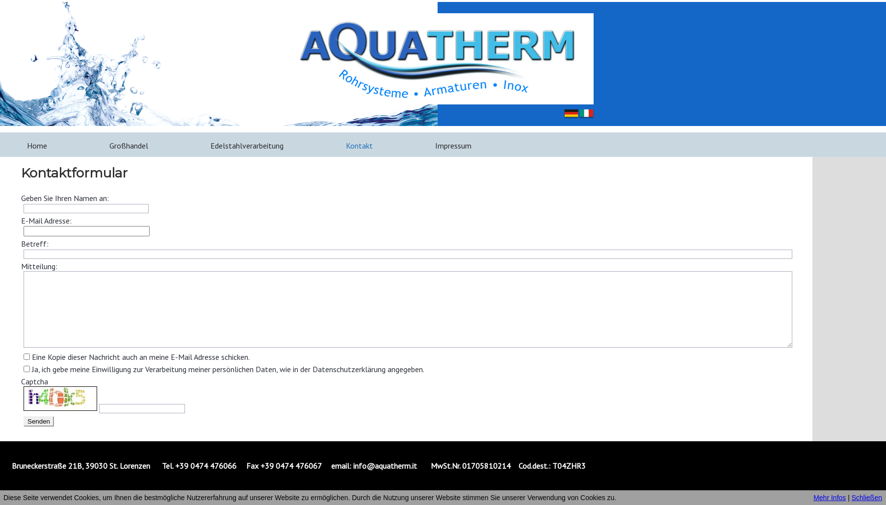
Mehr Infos (829, 498)
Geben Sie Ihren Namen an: (65, 198)
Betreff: (35, 244)
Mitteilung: (39, 266)
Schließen (867, 498)
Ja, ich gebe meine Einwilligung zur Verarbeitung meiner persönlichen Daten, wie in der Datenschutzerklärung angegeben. (228, 369)
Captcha (34, 381)
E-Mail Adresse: (46, 221)
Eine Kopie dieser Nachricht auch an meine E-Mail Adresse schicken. (141, 357)
